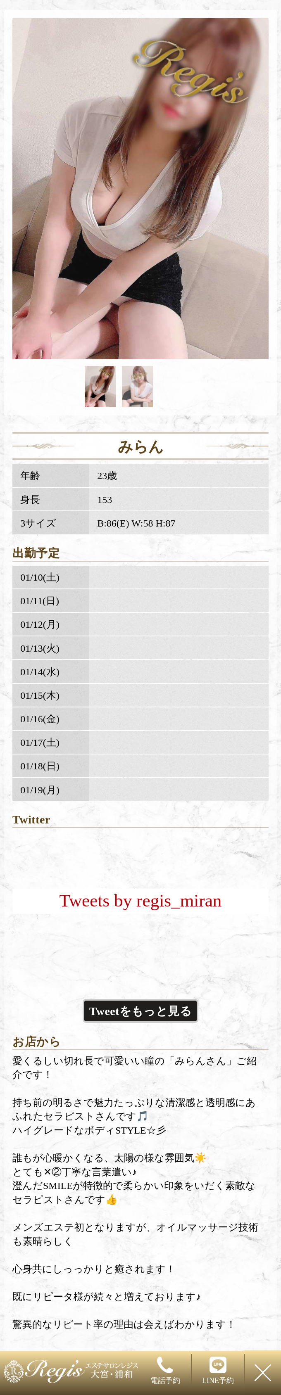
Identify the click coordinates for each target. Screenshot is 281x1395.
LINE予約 (218, 1371)
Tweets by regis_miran (141, 900)
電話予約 (165, 1371)
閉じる (263, 1372)
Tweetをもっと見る (140, 1011)
